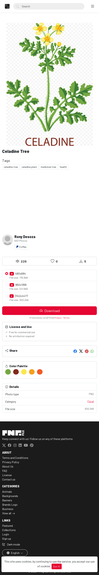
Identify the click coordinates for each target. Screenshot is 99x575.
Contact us (8, 479)
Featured (7, 525)
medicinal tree (48, 166)
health (63, 166)
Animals (7, 491)
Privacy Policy (10, 462)
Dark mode (11, 544)
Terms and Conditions (15, 457)
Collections (9, 530)
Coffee (21, 246)
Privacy (57, 317)
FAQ (4, 470)
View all (6, 513)
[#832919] (16, 372)
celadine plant (29, 166)
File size (49, 409)
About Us (7, 466)
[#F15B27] (40, 372)
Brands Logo (9, 504)
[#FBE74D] (24, 372)
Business (7, 509)
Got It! (56, 566)
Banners (7, 500)
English (13, 552)
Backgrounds (10, 496)
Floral (90, 401)
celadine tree (11, 166)
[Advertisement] (49, 200)
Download (49, 310)
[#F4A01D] (32, 372)
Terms (66, 317)
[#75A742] (8, 372)
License (7, 475)
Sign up (6, 538)
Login (5, 534)
